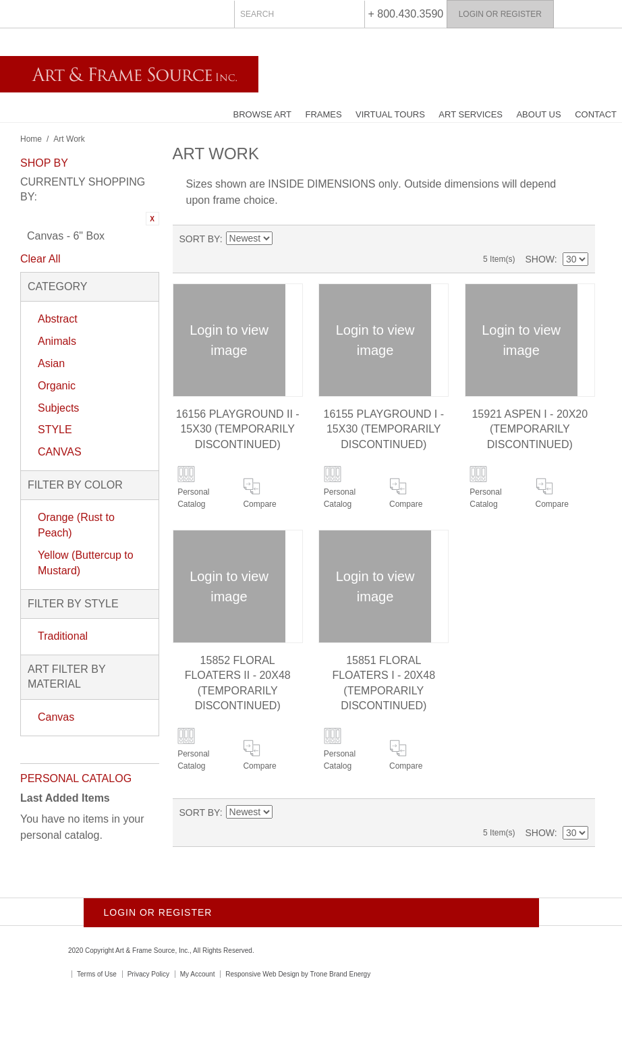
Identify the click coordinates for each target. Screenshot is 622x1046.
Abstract (58, 319)
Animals (57, 341)
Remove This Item (152, 218)
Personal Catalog (193, 498)
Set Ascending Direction (283, 239)
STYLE (55, 429)
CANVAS (60, 452)
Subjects (58, 408)
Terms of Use (97, 974)
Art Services (471, 114)
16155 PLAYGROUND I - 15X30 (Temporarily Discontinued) (384, 429)
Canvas (56, 717)
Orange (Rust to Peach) (76, 525)
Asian (51, 363)
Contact (596, 114)
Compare (259, 504)
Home (31, 139)
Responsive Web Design (262, 974)
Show (539, 259)
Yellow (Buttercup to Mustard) (86, 562)
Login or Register (500, 14)
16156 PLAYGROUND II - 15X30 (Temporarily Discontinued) (238, 429)
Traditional (63, 636)
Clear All (40, 259)
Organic (57, 385)
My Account (197, 974)
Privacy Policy (148, 974)
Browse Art (262, 114)
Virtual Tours (390, 114)
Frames (323, 114)
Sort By (199, 238)
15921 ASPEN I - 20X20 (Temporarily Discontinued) (530, 429)
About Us (538, 114)
